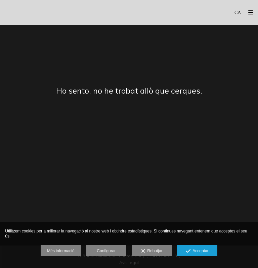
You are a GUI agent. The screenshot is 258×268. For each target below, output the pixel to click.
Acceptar (197, 251)
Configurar (106, 251)
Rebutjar (152, 251)
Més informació (60, 251)
